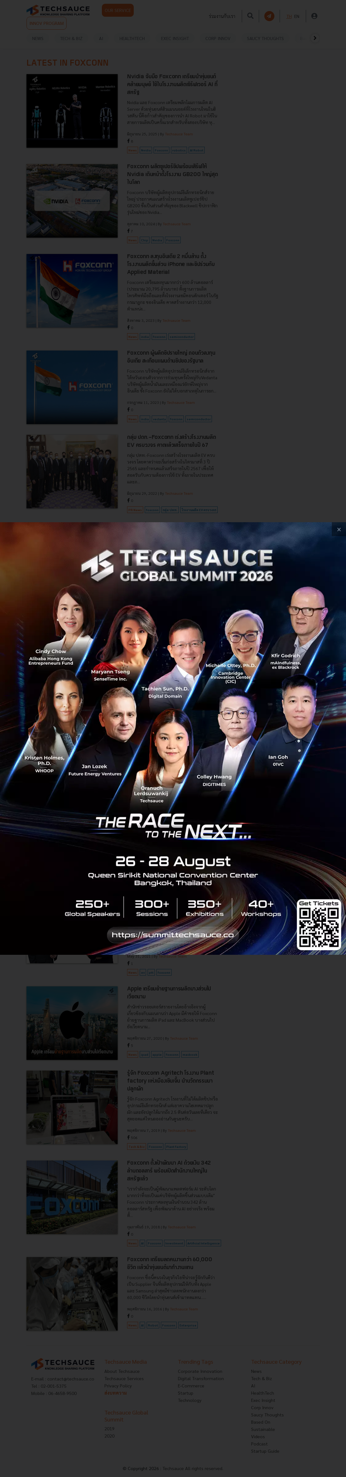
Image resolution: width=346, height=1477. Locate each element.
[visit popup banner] (173, 738)
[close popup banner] (339, 529)
